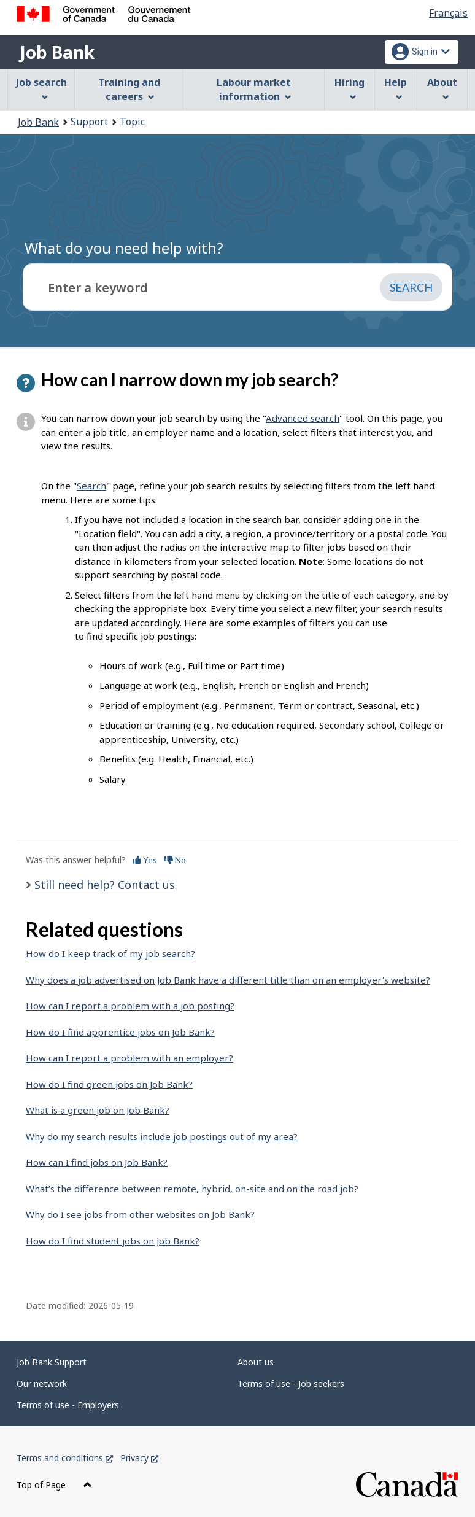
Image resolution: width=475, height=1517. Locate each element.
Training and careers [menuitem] (129, 89)
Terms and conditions (65, 1458)
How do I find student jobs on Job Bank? (112, 1241)
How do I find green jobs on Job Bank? (109, 1084)
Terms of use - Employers (68, 1405)
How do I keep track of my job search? (110, 953)
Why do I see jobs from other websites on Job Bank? (140, 1214)
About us (256, 1362)
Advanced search (302, 418)
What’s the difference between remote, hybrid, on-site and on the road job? (192, 1188)
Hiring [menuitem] (349, 88)
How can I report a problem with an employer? (129, 1058)
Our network (42, 1383)
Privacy (139, 1458)
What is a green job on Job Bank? (97, 1110)
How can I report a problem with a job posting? (130, 1005)
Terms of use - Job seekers (291, 1383)
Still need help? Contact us (103, 884)
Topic (132, 121)
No (175, 860)
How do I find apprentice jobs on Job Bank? (120, 1032)
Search (91, 485)
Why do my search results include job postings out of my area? (162, 1136)
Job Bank (57, 52)
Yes (145, 860)
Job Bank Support (52, 1362)
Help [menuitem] (395, 88)
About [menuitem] (442, 88)
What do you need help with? (124, 247)
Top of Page (54, 1485)
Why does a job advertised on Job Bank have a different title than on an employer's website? (228, 980)
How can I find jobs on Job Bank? (97, 1162)
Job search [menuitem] (41, 88)
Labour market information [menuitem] (254, 89)
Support (89, 121)
